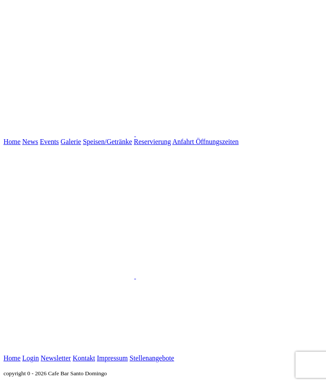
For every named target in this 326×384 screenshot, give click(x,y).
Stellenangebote (151, 358)
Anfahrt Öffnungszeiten (205, 141)
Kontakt (84, 358)
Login (30, 358)
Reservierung (152, 141)
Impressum (112, 358)
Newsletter (56, 358)
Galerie (71, 141)
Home (11, 141)
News (30, 141)
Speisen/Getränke (107, 141)
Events (49, 141)
